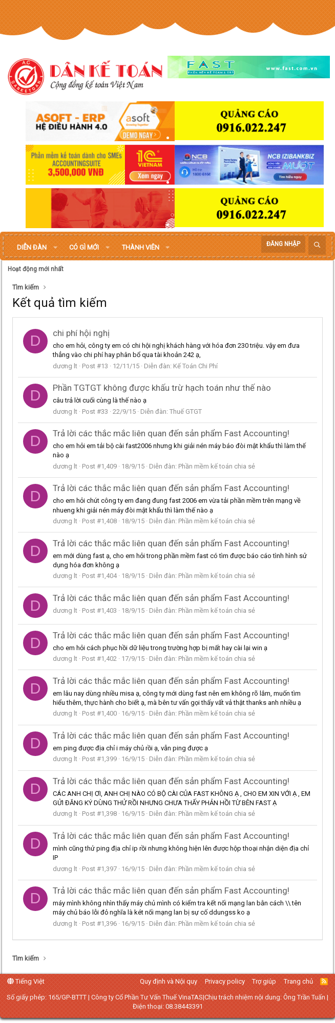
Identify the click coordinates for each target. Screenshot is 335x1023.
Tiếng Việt (26, 981)
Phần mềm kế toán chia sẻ (216, 466)
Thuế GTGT (186, 411)
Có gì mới (84, 247)
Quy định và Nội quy (168, 981)
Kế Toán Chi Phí (195, 366)
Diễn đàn (32, 247)
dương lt (65, 366)
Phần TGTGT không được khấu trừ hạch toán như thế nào (162, 388)
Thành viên (140, 247)
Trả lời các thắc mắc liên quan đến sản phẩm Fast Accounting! (171, 433)
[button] (55, 247)
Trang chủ (298, 981)
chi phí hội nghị (81, 333)
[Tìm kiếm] (317, 245)
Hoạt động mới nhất (36, 269)
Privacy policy (225, 981)
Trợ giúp (264, 981)
